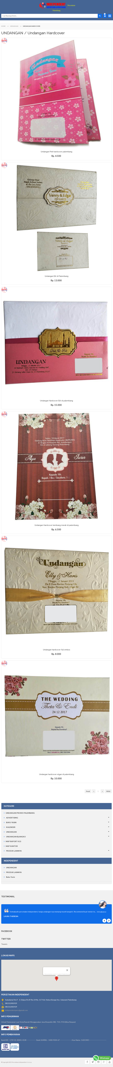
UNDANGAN (11, 832)
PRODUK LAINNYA (14, 851)
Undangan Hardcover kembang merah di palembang (57, 525)
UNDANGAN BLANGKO (16, 837)
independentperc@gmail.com (16, 1010)
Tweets (4, 944)
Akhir (108, 791)
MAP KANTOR (12, 846)
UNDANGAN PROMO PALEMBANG (20, 813)
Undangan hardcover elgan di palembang (56, 774)
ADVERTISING (12, 818)
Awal (88, 791)
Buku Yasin (10, 877)
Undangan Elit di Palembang (56, 276)
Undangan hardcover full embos (56, 650)
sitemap (29, 1062)
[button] (56, 973)
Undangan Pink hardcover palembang (56, 152)
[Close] (67, 965)
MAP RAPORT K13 (13, 841)
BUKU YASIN (11, 822)
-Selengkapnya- (101, 912)
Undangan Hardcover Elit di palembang (56, 401)
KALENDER (10, 827)
